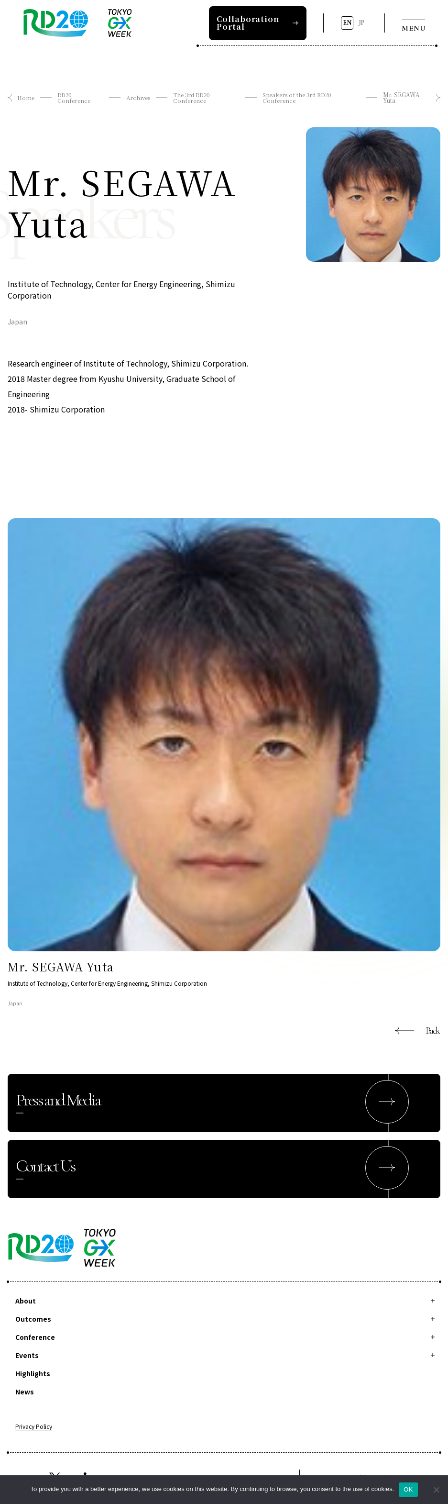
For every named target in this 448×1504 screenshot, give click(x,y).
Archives (138, 97)
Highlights (32, 1373)
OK (408, 1489)
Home (25, 97)
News (24, 1391)
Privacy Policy (33, 1427)
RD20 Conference (73, 97)
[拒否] (436, 1489)
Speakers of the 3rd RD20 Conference (300, 97)
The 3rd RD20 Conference (193, 97)
